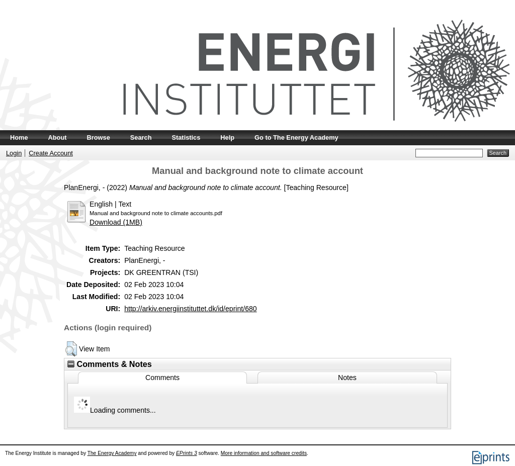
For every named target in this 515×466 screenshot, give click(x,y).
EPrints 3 (186, 453)
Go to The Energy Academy (296, 137)
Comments (162, 378)
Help (227, 137)
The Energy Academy (112, 453)
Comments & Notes (109, 363)
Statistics (185, 137)
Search (141, 137)
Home (19, 137)
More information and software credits (264, 453)
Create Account (51, 153)
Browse (98, 137)
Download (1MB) (116, 222)
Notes (347, 378)
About (57, 137)
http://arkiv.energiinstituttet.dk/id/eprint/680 (190, 309)
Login (14, 153)
